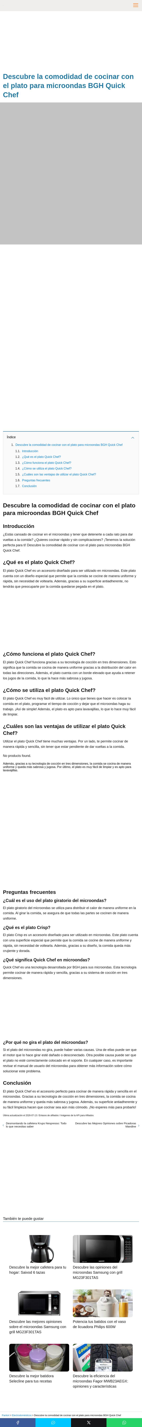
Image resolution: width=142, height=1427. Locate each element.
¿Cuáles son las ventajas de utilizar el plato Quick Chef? (59, 474)
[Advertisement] (71, 42)
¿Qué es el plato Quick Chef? (41, 456)
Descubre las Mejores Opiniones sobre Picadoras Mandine (105, 1125)
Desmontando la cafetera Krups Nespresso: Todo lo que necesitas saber (36, 1125)
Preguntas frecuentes (36, 480)
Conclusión (29, 486)
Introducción (30, 451)
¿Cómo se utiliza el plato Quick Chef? (47, 468)
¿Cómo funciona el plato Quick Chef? (46, 462)
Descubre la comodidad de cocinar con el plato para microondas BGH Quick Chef (69, 444)
